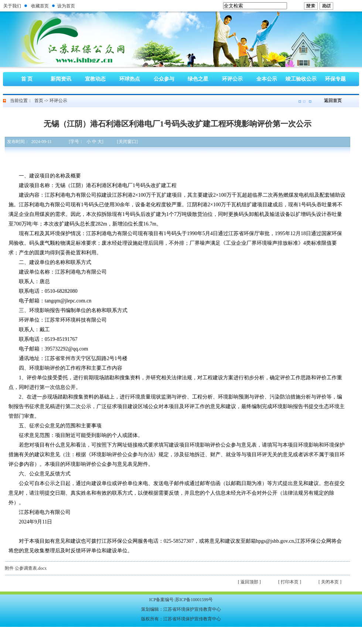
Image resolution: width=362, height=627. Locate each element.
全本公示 (266, 79)
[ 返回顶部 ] (249, 581)
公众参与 (164, 79)
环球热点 (129, 79)
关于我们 (12, 6)
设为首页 (66, 6)
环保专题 (335, 79)
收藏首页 (40, 6)
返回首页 (333, 100)
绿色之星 (198, 79)
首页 (38, 100)
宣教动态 (95, 79)
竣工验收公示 (301, 79)
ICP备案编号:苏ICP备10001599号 (181, 599)
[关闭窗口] (127, 141)
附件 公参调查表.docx (26, 568)
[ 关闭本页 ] (329, 581)
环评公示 (232, 79)
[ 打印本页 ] (289, 581)
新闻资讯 (61, 79)
